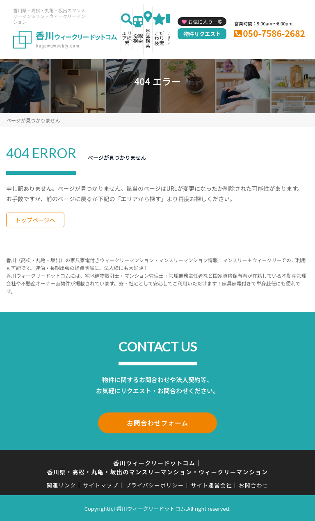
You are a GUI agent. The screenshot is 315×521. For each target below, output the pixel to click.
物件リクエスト (202, 34)
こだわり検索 (159, 37)
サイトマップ (101, 484)
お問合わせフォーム (157, 422)
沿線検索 (138, 38)
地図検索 (148, 38)
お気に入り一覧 (205, 21)
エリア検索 (127, 37)
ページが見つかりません (33, 120)
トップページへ (35, 220)
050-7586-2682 (274, 33)
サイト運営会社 (211, 484)
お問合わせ (254, 484)
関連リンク (61, 484)
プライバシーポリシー (154, 484)
